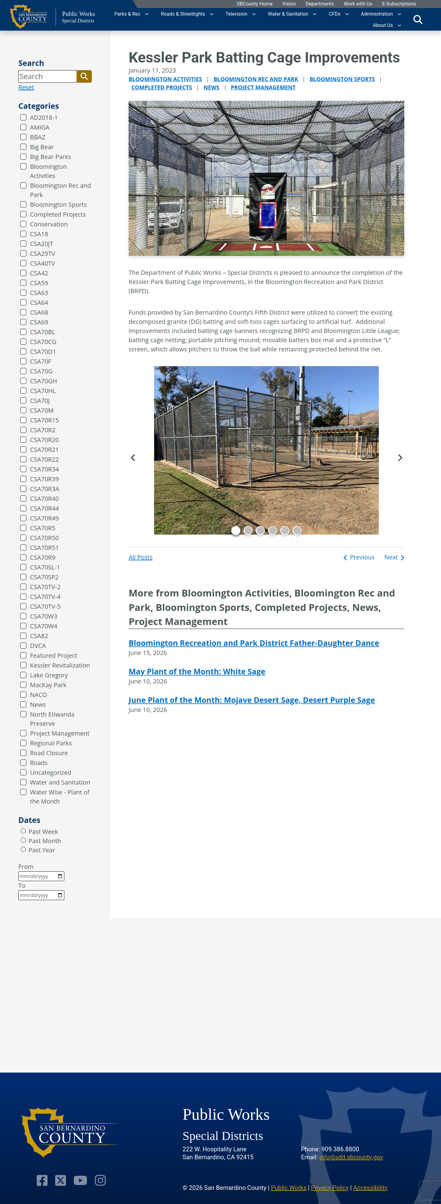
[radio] (23, 830)
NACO (38, 695)
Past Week (43, 831)
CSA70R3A (44, 489)
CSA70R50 (44, 538)
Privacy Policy (330, 1187)
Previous (133, 457)
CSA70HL (43, 391)
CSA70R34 (44, 469)
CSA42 (39, 273)
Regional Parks (51, 743)
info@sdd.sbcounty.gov (351, 1156)
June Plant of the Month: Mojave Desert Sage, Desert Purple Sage (252, 700)
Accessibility (370, 1187)
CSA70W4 (43, 626)
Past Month (44, 841)
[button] (84, 76)
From (41, 871)
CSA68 (39, 312)
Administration (377, 14)
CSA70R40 (44, 498)
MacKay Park (48, 685)
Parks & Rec (127, 14)
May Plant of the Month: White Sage (197, 671)
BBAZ (37, 137)
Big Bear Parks (50, 157)
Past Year (41, 850)
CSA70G (41, 371)
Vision (289, 4)
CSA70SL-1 (45, 567)
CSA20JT (41, 244)
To (41, 890)
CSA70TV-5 (45, 606)
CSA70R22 (44, 459)
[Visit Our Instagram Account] (98, 1180)
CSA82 (39, 636)
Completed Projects (58, 214)
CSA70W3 (43, 616)
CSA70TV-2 (45, 587)
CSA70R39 (44, 479)
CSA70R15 (44, 420)
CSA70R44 (44, 508)
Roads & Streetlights (183, 14)
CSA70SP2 (44, 577)
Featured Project (53, 655)
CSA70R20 (44, 440)
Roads (38, 763)
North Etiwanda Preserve (52, 719)
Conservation (49, 224)
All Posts (141, 557)
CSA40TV (42, 263)
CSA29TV (42, 253)
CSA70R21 (44, 449)
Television (236, 14)
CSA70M (42, 410)
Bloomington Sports (58, 204)
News (38, 704)
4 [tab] (272, 530)
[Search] (47, 76)
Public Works (289, 1187)
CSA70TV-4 (45, 597)
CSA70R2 (42, 430)
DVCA (38, 646)
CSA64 (39, 302)
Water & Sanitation (288, 14)
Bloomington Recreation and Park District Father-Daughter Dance (254, 643)
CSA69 (39, 322)
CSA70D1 (43, 351)
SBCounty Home (255, 4)
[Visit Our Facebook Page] (44, 1180)
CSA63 (39, 293)
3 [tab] (260, 530)
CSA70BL (42, 332)
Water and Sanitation (60, 782)
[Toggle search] (418, 19)
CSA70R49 (44, 518)
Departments (319, 4)
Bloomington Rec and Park (60, 190)
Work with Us (358, 4)
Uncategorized (50, 772)
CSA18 (39, 234)
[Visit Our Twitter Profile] (61, 1180)
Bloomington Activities (48, 171)
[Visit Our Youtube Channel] (80, 1180)
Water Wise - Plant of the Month (59, 796)
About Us (383, 25)
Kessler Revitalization (60, 665)
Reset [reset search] (26, 87)
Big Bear (42, 147)
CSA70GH (43, 381)
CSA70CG (43, 342)
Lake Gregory (49, 675)
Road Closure (49, 753)
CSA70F (40, 361)
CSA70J (40, 400)
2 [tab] (248, 530)
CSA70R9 (42, 557)
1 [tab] (235, 530)
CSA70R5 (42, 528)
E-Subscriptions (399, 4)
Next (400, 457)
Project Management (59, 733)
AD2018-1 (44, 117)
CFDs (334, 14)
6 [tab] (297, 530)
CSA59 (39, 283)
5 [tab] (284, 530)
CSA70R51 (44, 547)
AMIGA (39, 127)
